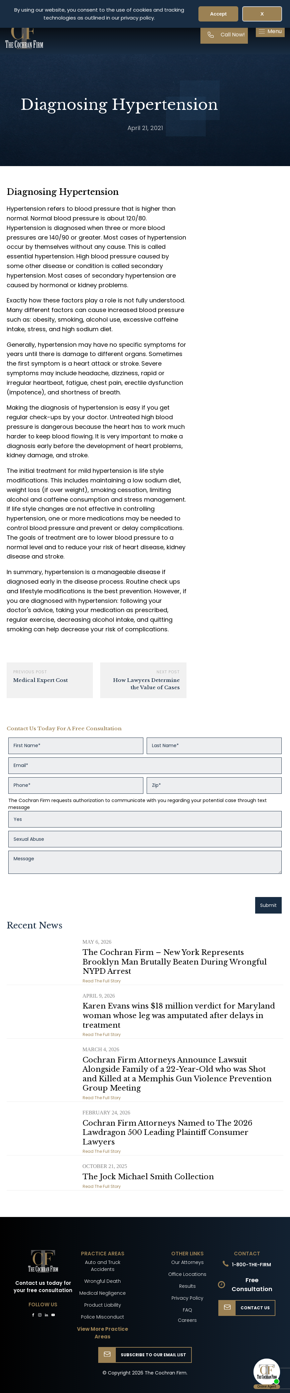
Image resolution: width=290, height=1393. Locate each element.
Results (187, 1286)
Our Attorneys (187, 1262)
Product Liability (102, 1305)
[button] (270, 31)
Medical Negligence (102, 1293)
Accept (218, 14)
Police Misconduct (102, 1317)
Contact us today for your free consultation (43, 1287)
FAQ (187, 1310)
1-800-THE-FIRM (251, 1264)
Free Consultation (252, 1284)
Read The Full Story (102, 981)
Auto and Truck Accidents (102, 1266)
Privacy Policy (187, 1298)
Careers (187, 1320)
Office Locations (187, 1274)
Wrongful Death (102, 1281)
